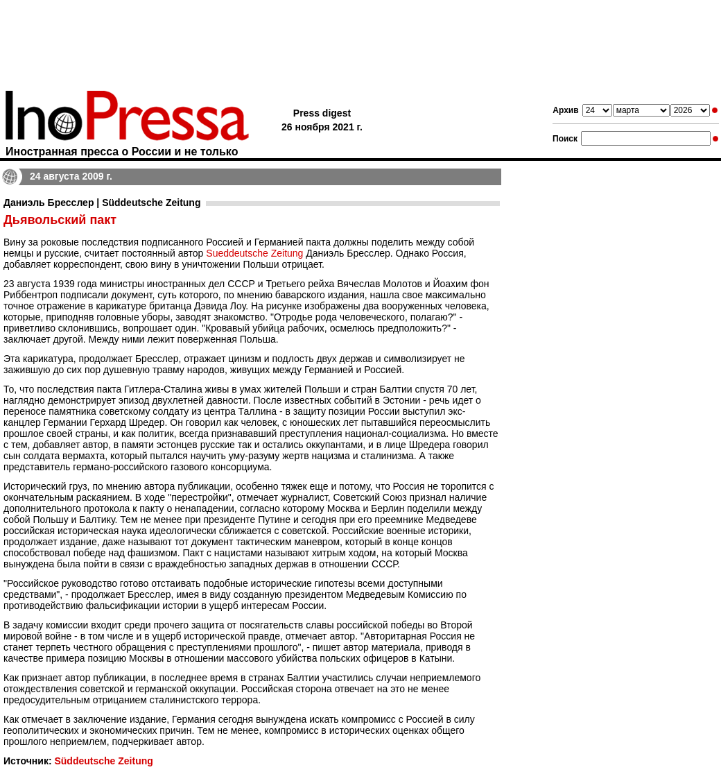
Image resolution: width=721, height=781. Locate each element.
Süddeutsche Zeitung (103, 760)
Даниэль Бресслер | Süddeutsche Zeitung (101, 202)
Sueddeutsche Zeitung (254, 253)
